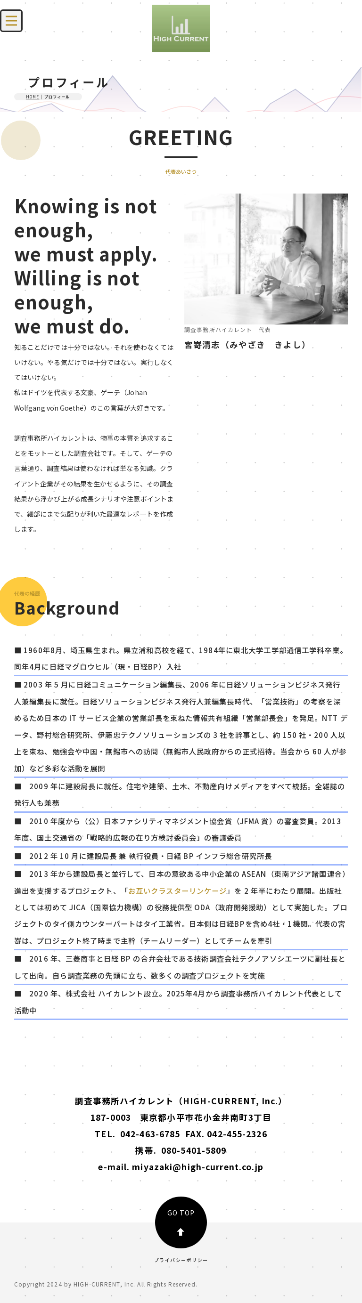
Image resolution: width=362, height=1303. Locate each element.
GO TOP (181, 1222)
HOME (32, 96)
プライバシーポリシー (181, 1259)
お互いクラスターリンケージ (177, 890)
